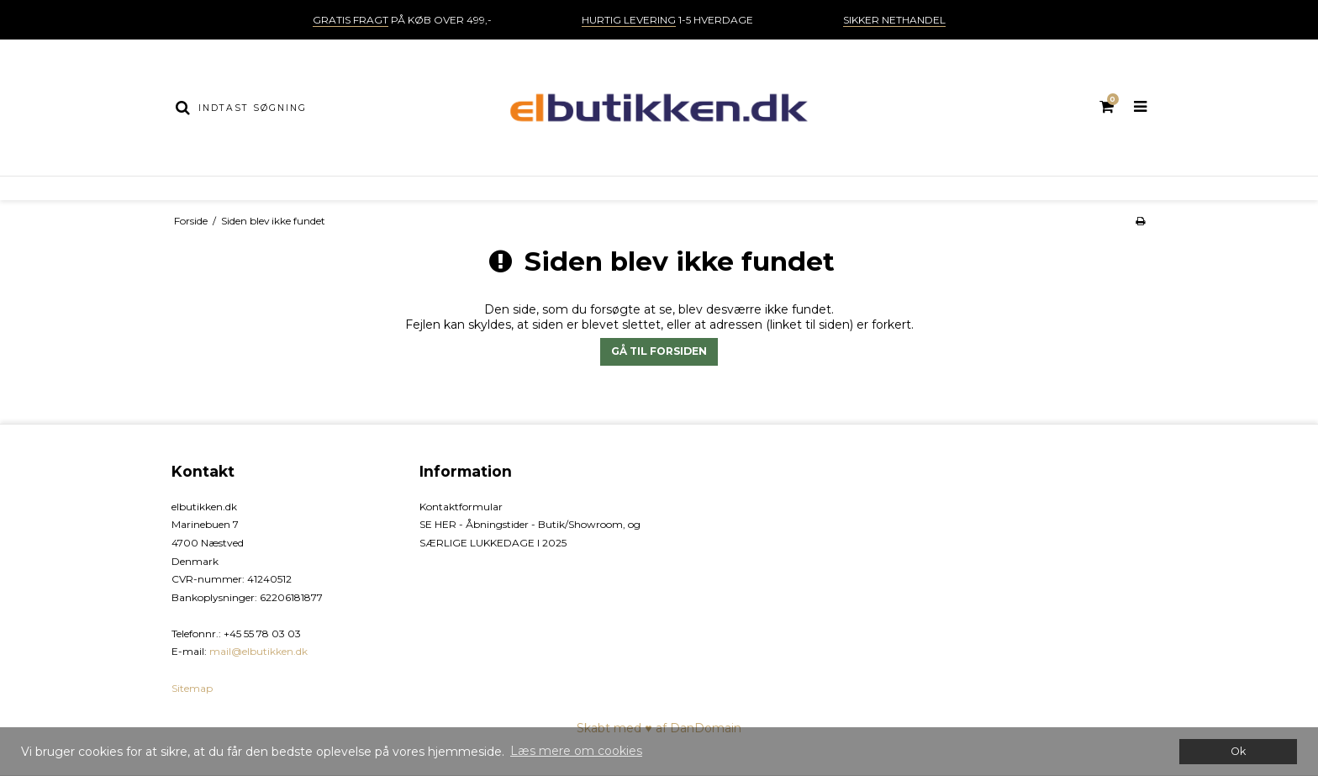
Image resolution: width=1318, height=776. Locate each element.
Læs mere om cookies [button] (576, 750)
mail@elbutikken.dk (258, 651)
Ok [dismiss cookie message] (1238, 751)
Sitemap (192, 688)
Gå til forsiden (659, 351)
